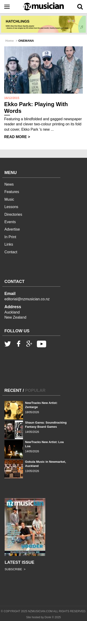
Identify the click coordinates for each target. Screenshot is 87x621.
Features (11, 192)
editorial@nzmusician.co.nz (27, 299)
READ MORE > (17, 137)
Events (10, 222)
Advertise (12, 229)
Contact (10, 252)
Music (9, 199)
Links (8, 244)
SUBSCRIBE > (15, 569)
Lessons (11, 207)
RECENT (13, 390)
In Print (10, 237)
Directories (13, 214)
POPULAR (35, 390)
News (9, 184)
